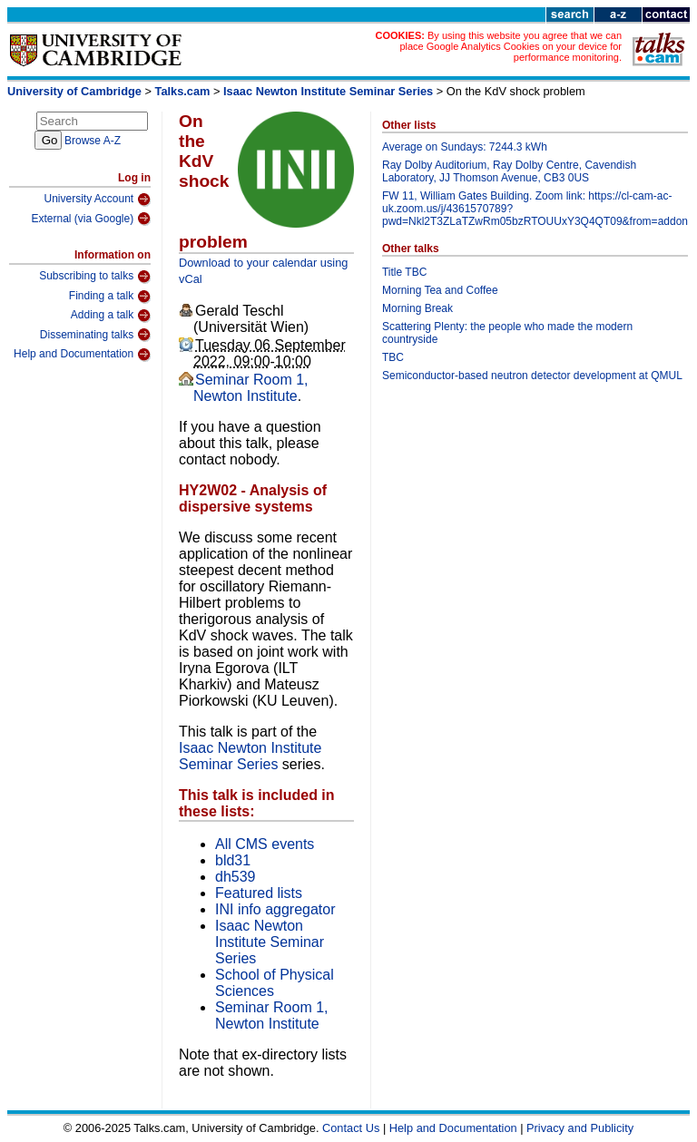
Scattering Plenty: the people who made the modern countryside (507, 333)
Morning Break (417, 308)
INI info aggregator (275, 909)
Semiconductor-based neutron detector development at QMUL (532, 375)
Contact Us (350, 1128)
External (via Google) (91, 218)
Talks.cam (183, 91)
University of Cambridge (74, 91)
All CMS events (264, 844)
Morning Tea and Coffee (440, 290)
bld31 (232, 860)
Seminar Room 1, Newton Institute (251, 388)
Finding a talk (110, 296)
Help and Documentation (82, 354)
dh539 (235, 876)
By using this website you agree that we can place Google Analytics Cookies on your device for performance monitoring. (510, 46)
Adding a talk (111, 315)
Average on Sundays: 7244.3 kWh (464, 147)
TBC (393, 357)
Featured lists (258, 893)
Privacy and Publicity (579, 1128)
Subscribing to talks (95, 276)
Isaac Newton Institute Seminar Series (328, 91)
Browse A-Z (92, 140)
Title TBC (404, 272)
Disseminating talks (95, 334)
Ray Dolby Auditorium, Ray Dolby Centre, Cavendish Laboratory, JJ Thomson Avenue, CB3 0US (509, 171)
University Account (97, 199)
